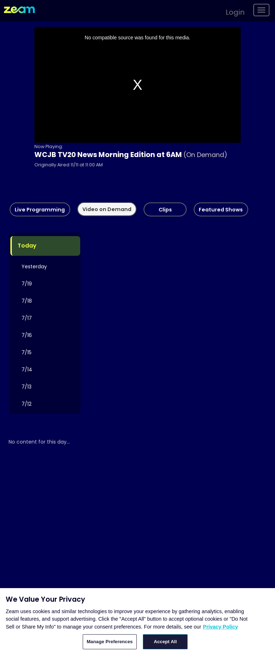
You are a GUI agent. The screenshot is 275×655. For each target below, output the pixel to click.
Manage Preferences (110, 641)
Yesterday (34, 266)
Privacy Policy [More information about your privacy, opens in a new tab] (220, 627)
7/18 (26, 300)
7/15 (26, 352)
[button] (231, 11)
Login (235, 12)
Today (27, 246)
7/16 (26, 335)
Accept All (165, 641)
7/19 (26, 283)
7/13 (26, 386)
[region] (137, 621)
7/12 (26, 403)
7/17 (26, 318)
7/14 (26, 369)
